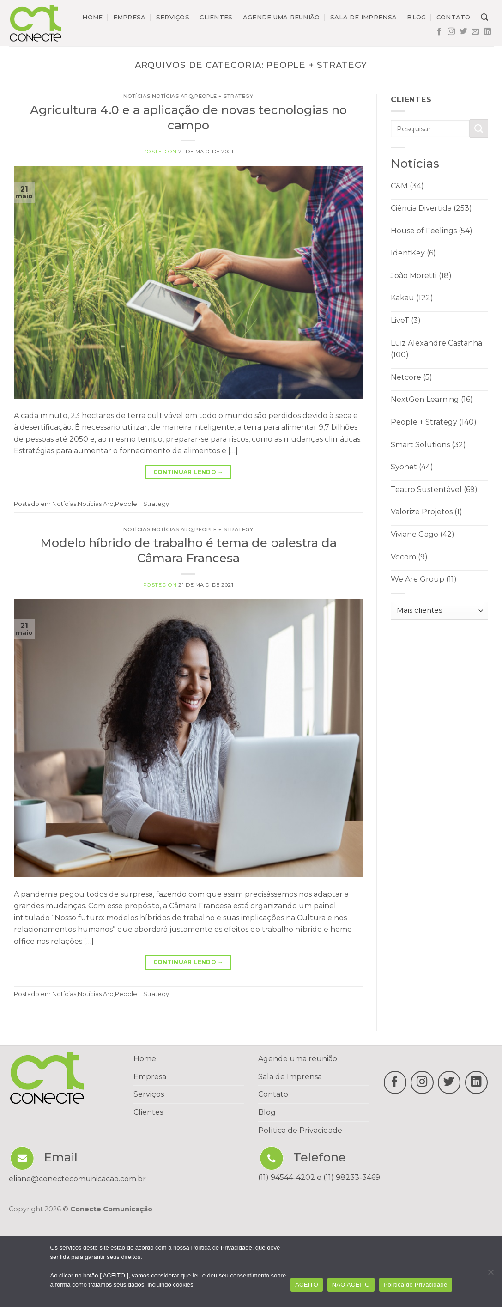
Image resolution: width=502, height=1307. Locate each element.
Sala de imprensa (363, 17)
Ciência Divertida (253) (431, 208)
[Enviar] (479, 128)
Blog (416, 17)
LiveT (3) (406, 320)
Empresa (129, 17)
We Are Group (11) (424, 579)
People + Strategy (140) (434, 422)
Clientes (216, 17)
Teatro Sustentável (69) (434, 489)
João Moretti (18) (421, 275)
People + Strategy (224, 96)
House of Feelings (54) (431, 230)
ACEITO (306, 1284)
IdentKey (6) (413, 253)
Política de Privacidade (300, 1130)
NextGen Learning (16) (432, 399)
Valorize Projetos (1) (426, 511)
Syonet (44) (412, 466)
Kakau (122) (412, 297)
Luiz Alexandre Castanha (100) (436, 349)
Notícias (136, 96)
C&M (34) (407, 186)
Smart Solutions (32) (428, 444)
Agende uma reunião (281, 17)
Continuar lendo (188, 472)
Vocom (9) (409, 557)
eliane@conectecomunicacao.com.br (77, 1178)
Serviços (172, 17)
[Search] (484, 17)
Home (92, 17)
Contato (453, 17)
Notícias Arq (172, 96)
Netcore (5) (411, 377)
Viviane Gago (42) (422, 534)
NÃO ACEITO (351, 1284)
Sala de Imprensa (290, 1076)
